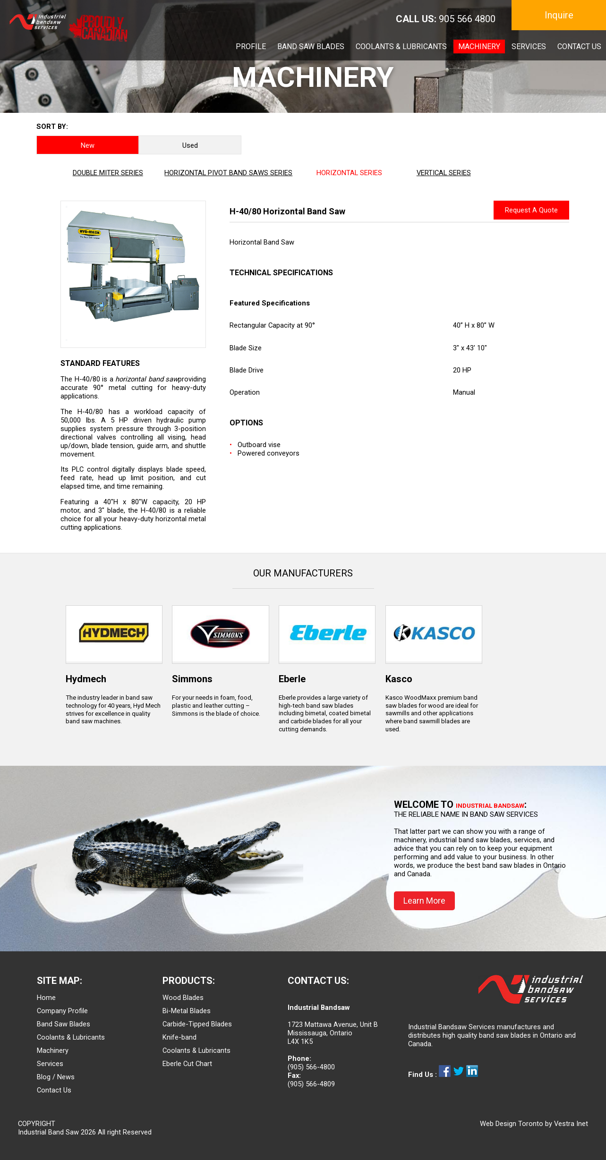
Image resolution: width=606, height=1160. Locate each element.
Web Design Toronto (511, 1123)
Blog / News (56, 1077)
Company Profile (62, 1011)
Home (46, 997)
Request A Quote (531, 210)
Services (50, 1063)
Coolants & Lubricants (71, 1037)
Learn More (424, 901)
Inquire (559, 15)
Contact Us (54, 1090)
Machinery (52, 1050)
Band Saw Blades (63, 1024)
